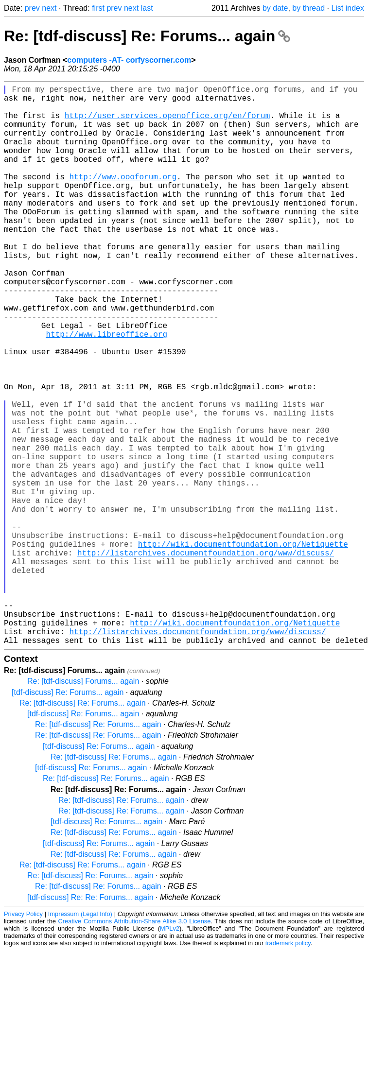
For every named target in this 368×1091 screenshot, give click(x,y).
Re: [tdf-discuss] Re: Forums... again (147, 36)
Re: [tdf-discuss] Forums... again (83, 805)
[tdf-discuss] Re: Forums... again (67, 817)
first (98, 8)
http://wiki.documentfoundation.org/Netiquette (243, 646)
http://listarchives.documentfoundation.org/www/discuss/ (205, 657)
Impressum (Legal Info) (80, 1038)
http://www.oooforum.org (122, 197)
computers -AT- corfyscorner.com (129, 60)
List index (347, 8)
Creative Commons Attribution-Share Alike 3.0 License (134, 1045)
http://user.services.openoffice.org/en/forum (167, 123)
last (147, 8)
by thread (308, 8)
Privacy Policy (23, 1038)
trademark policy (288, 1067)
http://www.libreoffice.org (106, 390)
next (49, 8)
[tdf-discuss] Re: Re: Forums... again (90, 1022)
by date (275, 8)
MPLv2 (169, 1052)
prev (32, 8)
